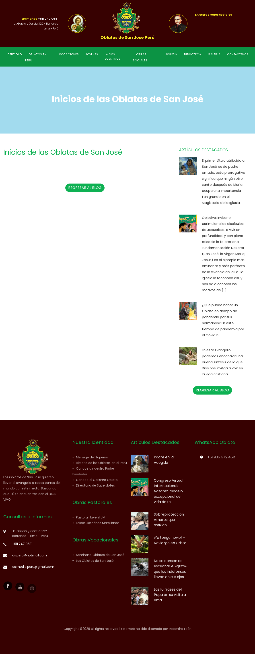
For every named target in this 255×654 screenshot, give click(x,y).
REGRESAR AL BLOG (85, 187)
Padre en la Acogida (164, 460)
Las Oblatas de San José (93, 560)
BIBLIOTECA (192, 54)
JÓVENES (92, 54)
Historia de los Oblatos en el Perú (99, 463)
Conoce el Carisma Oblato (95, 480)
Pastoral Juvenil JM (88, 517)
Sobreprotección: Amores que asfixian (169, 520)
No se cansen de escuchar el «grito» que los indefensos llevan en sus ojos (170, 568)
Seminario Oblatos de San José (98, 555)
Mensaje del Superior (90, 457)
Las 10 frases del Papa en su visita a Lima (170, 595)
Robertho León (180, 629)
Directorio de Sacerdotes (93, 485)
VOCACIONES (69, 54)
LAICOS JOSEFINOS (112, 56)
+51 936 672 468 (221, 457)
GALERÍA (214, 54)
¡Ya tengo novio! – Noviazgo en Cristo (170, 540)
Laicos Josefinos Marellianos (95, 523)
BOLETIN (171, 54)
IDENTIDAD (14, 54)
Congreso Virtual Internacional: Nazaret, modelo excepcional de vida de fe (168, 491)
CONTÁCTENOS (237, 54)
